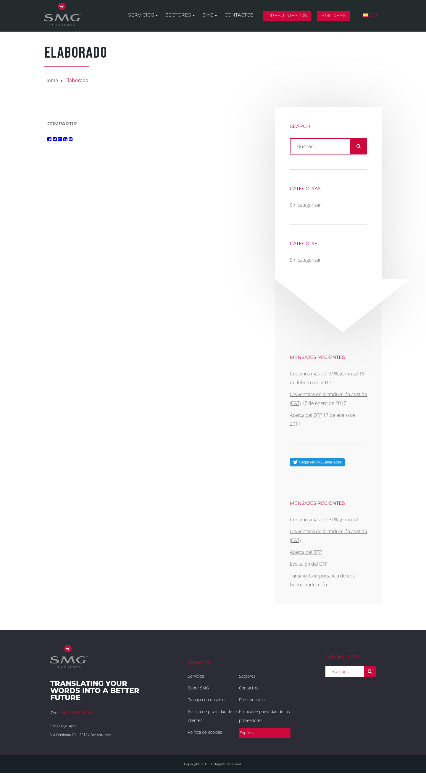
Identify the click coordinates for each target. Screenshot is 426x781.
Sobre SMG (198, 688)
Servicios (141, 15)
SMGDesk (334, 16)
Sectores (178, 15)
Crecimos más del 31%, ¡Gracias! (324, 373)
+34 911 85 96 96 (74, 712)
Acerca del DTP (306, 415)
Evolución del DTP (308, 564)
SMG (207, 15)
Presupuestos (287, 16)
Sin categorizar (305, 205)
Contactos (239, 15)
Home (51, 80)
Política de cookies (205, 732)
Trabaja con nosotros (207, 699)
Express (247, 733)
